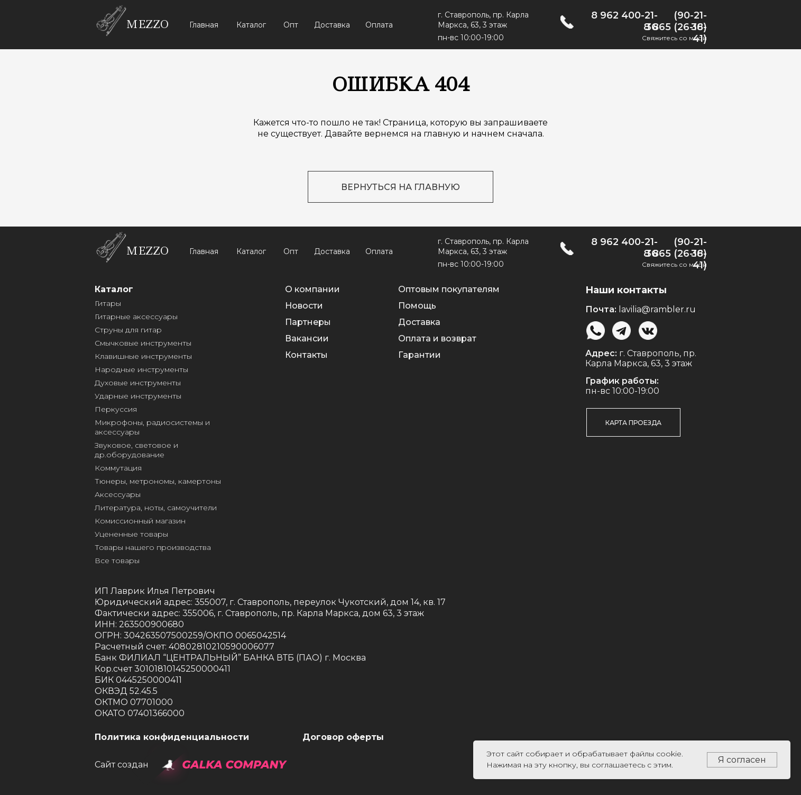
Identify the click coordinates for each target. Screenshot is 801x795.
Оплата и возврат (437, 338)
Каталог (251, 25)
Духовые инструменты (138, 382)
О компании (312, 289)
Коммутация (118, 468)
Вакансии (307, 338)
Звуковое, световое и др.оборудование (136, 449)
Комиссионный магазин (140, 521)
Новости (304, 306)
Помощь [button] (417, 306)
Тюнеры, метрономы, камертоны (158, 481)
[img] (567, 22)
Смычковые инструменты (143, 343)
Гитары (108, 303)
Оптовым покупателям (449, 289)
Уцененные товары (131, 534)
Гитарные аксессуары (136, 316)
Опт (290, 25)
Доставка (332, 25)
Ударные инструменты (138, 396)
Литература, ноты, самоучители (156, 507)
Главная (203, 25)
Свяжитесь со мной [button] (674, 38)
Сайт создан (122, 765)
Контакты (306, 355)
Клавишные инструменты (143, 356)
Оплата (379, 25)
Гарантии (419, 355)
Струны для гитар (128, 330)
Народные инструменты (141, 369)
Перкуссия (116, 409)
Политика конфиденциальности (172, 737)
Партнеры (308, 322)
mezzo (147, 24)
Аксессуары (118, 494)
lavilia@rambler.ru (657, 309)
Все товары (117, 560)
